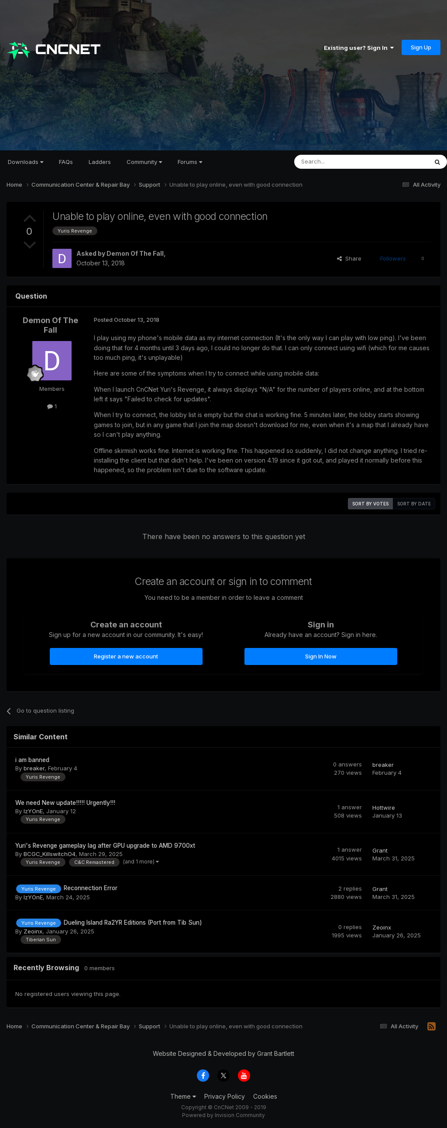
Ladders (100, 161)
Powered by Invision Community (223, 1115)
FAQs (66, 161)
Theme (183, 1096)
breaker (34, 768)
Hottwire (383, 807)
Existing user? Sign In (359, 47)
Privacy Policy (224, 1096)
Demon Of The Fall (135, 253)
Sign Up (421, 47)
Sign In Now (321, 656)
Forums (190, 161)
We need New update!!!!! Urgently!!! (65, 802)
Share (349, 258)
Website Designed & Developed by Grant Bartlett (223, 1053)
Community (144, 161)
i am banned (32, 759)
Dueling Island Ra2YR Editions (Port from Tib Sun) (133, 922)
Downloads (25, 161)
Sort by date (414, 503)
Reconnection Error (90, 887)
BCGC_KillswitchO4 (50, 853)
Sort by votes (370, 503)
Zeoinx (33, 931)
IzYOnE (33, 811)
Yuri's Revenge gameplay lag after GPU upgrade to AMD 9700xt (105, 845)
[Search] (338, 162)
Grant (380, 850)
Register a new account (126, 656)
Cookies (265, 1096)
